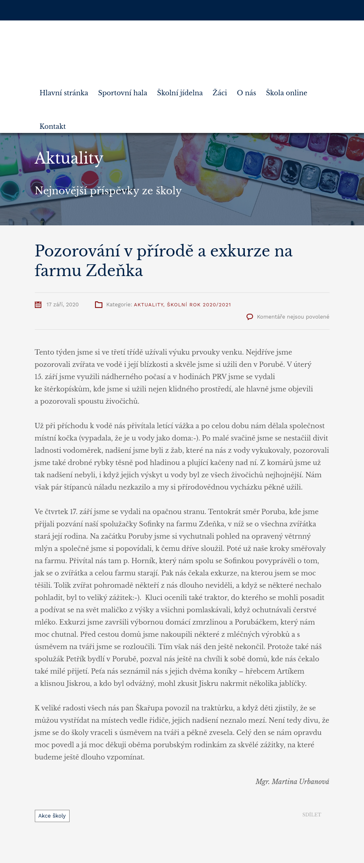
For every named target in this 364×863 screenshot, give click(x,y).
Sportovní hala (122, 89)
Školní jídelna (180, 89)
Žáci (220, 89)
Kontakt (53, 123)
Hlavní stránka (64, 89)
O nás (246, 89)
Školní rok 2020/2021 (199, 305)
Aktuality (148, 305)
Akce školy (52, 816)
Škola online (286, 89)
